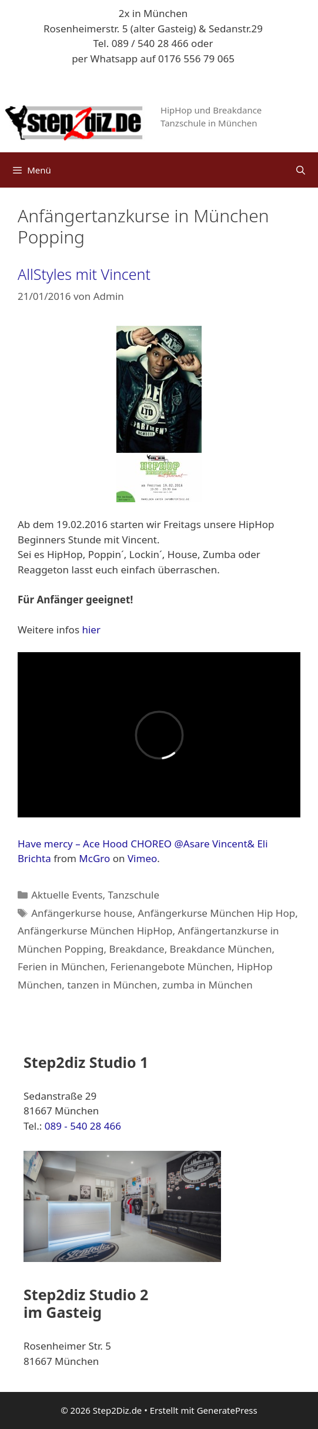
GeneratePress (227, 1410)
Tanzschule (133, 895)
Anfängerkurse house (81, 913)
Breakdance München (221, 949)
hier (91, 629)
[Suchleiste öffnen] (300, 170)
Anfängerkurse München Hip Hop (216, 913)
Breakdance (136, 949)
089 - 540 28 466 (83, 1126)
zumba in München (207, 984)
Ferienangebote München (171, 966)
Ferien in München (61, 966)
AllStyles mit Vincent (84, 274)
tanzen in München (112, 984)
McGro (94, 858)
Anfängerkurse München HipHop (95, 930)
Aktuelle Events (66, 895)
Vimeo (142, 858)
